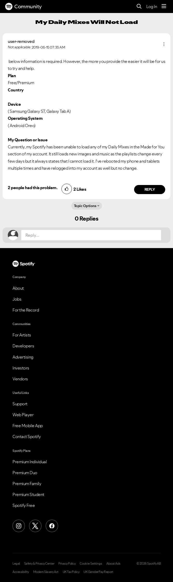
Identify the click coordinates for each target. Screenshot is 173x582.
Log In (151, 6)
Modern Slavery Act (46, 572)
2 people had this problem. (32, 187)
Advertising (22, 357)
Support (19, 404)
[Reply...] (91, 235)
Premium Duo (24, 472)
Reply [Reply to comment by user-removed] (149, 189)
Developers (23, 346)
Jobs (16, 299)
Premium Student (28, 494)
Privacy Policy (66, 563)
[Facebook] (52, 526)
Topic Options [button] (85, 205)
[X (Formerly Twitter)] (35, 526)
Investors (20, 368)
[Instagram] (18, 526)
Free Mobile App (27, 425)
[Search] (139, 7)
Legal (16, 563)
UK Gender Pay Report (98, 572)
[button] (164, 44)
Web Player (22, 415)
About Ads (113, 563)
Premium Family (26, 483)
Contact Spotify (26, 436)
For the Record (25, 310)
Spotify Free (23, 505)
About (18, 288)
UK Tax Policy (71, 572)
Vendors (20, 379)
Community (23, 6)
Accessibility (20, 572)
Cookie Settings (91, 563)
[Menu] (164, 6)
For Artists (21, 335)
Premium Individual (29, 462)
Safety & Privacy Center (39, 563)
